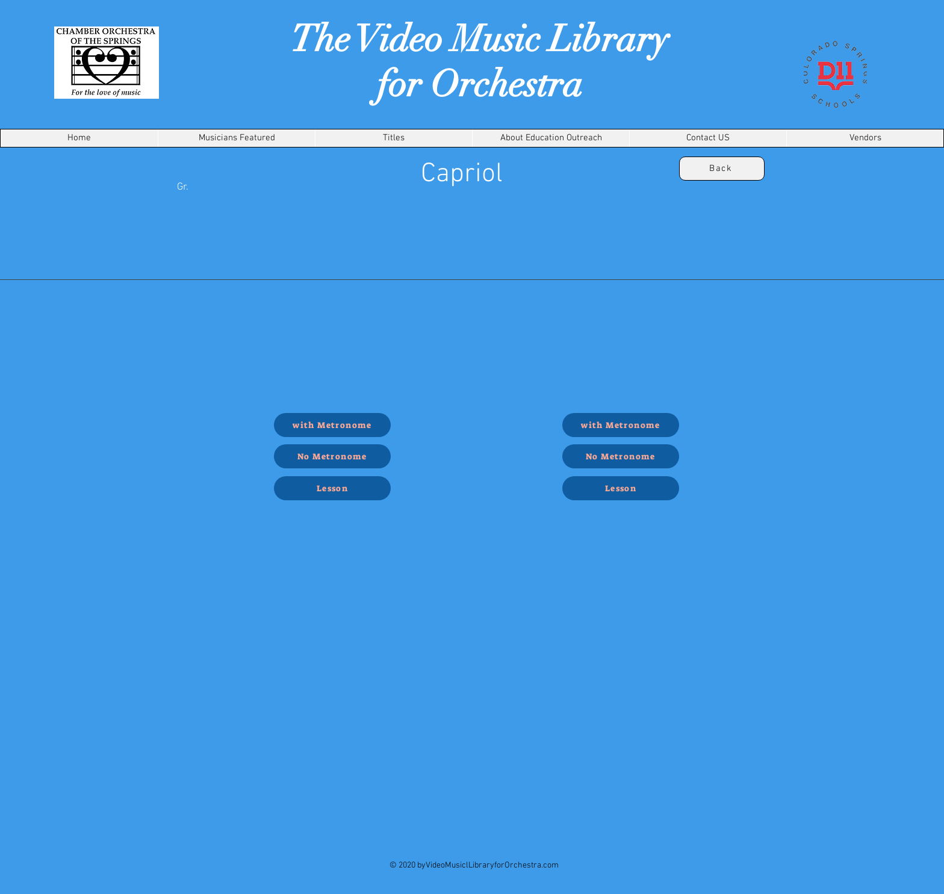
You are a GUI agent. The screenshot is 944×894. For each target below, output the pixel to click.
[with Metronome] (332, 425)
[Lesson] (332, 488)
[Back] (722, 169)
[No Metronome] (332, 456)
